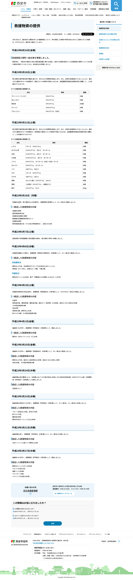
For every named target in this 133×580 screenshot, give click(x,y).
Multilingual (54, 2)
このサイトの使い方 (50, 534)
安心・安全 (46, 15)
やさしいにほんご (66, 2)
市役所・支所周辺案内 (109, 541)
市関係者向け (38, 534)
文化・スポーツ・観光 (80, 9)
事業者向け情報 (104, 9)
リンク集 (107, 534)
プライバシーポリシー (95, 534)
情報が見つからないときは (111, 67)
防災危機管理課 (30, 490)
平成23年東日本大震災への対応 (94, 15)
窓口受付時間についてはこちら (43, 543)
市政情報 (93, 9)
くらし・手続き (26, 9)
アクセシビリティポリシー (66, 534)
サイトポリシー (81, 534)
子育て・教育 (37, 9)
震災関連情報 (79, 15)
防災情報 (54, 15)
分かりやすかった (19, 511)
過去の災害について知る (66, 15)
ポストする (88, 34)
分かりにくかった (33, 511)
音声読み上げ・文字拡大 (41, 2)
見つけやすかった (19, 518)
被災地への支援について (113, 15)
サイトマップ (27, 534)
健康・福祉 (67, 9)
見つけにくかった (33, 518)
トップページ (25, 15)
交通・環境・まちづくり (53, 9)
